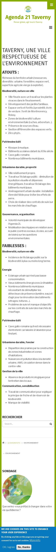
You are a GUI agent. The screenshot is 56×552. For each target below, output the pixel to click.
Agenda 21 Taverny (28, 17)
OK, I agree (9, 548)
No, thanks (24, 548)
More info (35, 541)
